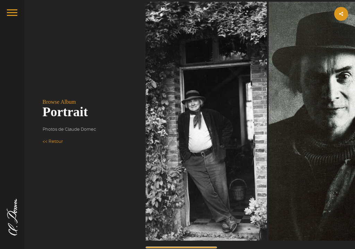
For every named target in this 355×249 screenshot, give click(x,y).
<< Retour (53, 141)
